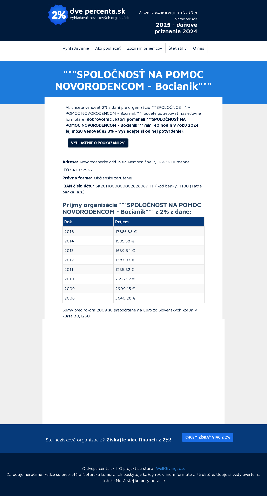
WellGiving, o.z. (170, 468)
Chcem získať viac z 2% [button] (207, 437)
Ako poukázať (108, 48)
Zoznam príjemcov (144, 48)
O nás (198, 48)
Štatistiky (178, 48)
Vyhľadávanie (76, 48)
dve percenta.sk (98, 10)
